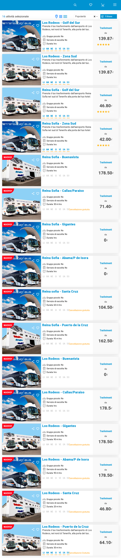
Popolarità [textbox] (85, 16)
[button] (102, 5)
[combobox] (86, 16)
